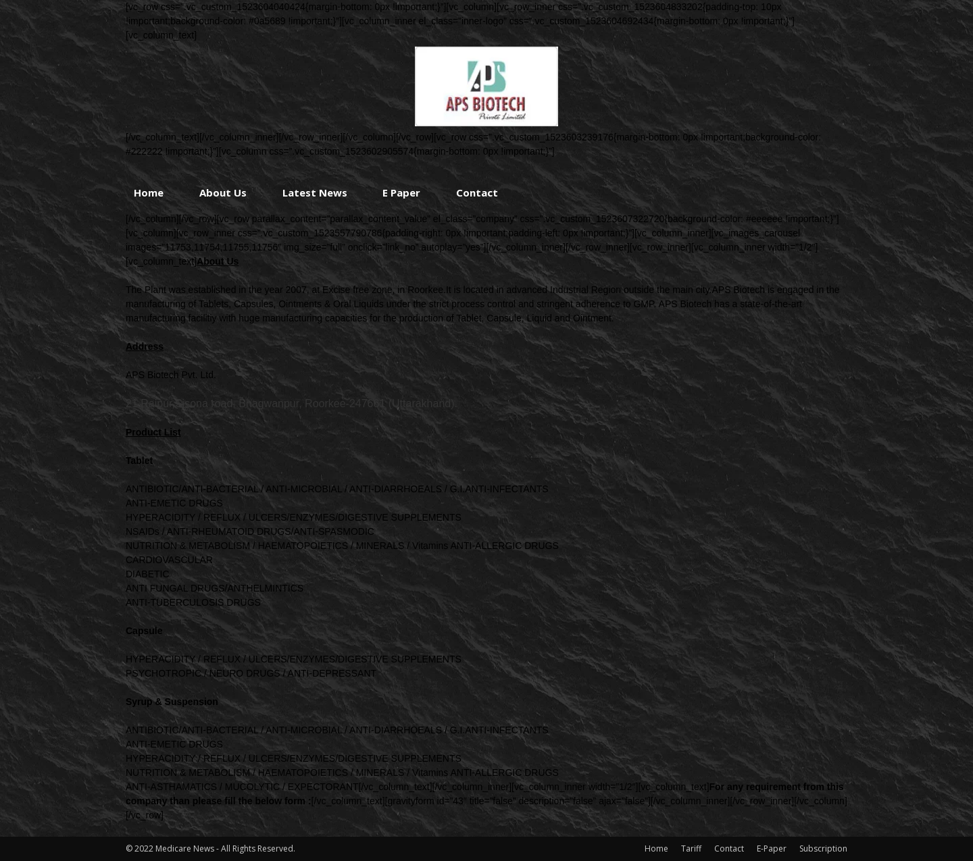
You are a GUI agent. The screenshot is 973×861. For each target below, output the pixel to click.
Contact (477, 192)
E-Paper (772, 848)
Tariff (691, 848)
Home (149, 192)
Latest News (314, 192)
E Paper (401, 192)
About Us (223, 192)
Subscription (823, 848)
